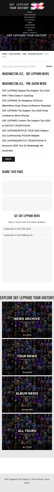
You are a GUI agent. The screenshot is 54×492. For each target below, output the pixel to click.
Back (49, 66)
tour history (30, 15)
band (30, 22)
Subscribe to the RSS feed (17, 229)
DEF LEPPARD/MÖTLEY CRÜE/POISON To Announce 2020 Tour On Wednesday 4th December (24, 145)
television (30, 27)
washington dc (35, 54)
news (30, 12)
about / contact (30, 33)
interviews (30, 25)
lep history (30, 20)
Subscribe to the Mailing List (18, 235)
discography (30, 17)
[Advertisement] (27, 203)
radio (29, 30)
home (4, 54)
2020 (24, 54)
